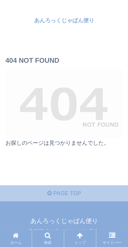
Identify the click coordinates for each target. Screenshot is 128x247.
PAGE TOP (64, 193)
